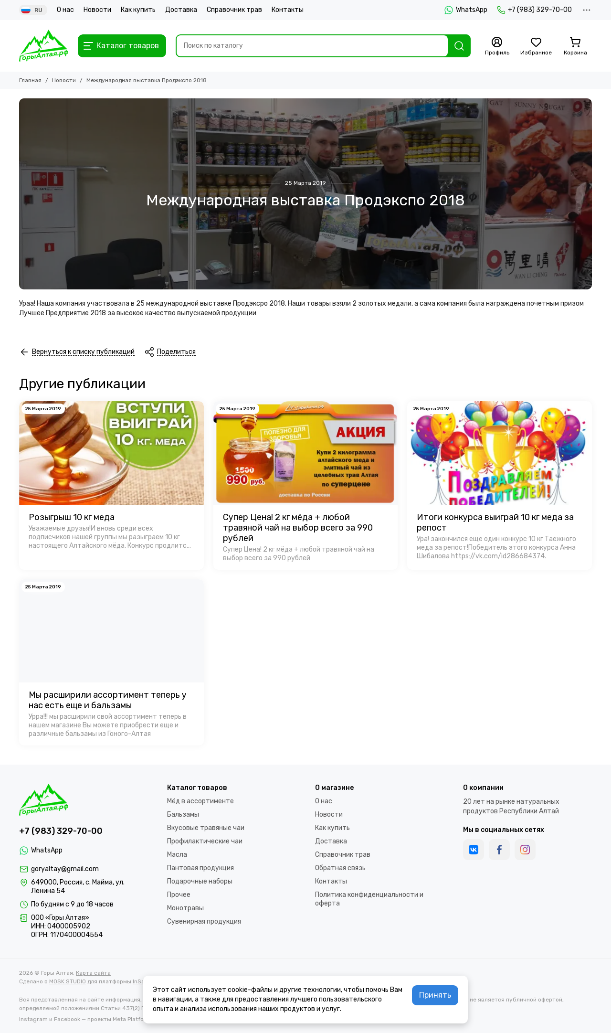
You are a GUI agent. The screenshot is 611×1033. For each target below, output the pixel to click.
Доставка (181, 10)
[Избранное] (536, 46)
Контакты (288, 10)
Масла (177, 855)
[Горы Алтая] (43, 46)
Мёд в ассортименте (200, 801)
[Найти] (459, 45)
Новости (97, 10)
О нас (65, 10)
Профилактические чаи (204, 841)
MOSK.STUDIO (67, 981)
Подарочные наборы (199, 881)
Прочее (178, 895)
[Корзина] (575, 46)
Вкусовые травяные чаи (205, 828)
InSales (143, 981)
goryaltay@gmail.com (65, 869)
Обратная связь (340, 868)
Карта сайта (93, 972)
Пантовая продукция (200, 868)
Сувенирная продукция (204, 921)
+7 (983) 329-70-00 (534, 10)
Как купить (138, 10)
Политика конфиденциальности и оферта (369, 899)
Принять (435, 995)
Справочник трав (234, 10)
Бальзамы (183, 814)
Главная (30, 80)
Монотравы (185, 908)
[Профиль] (497, 46)
